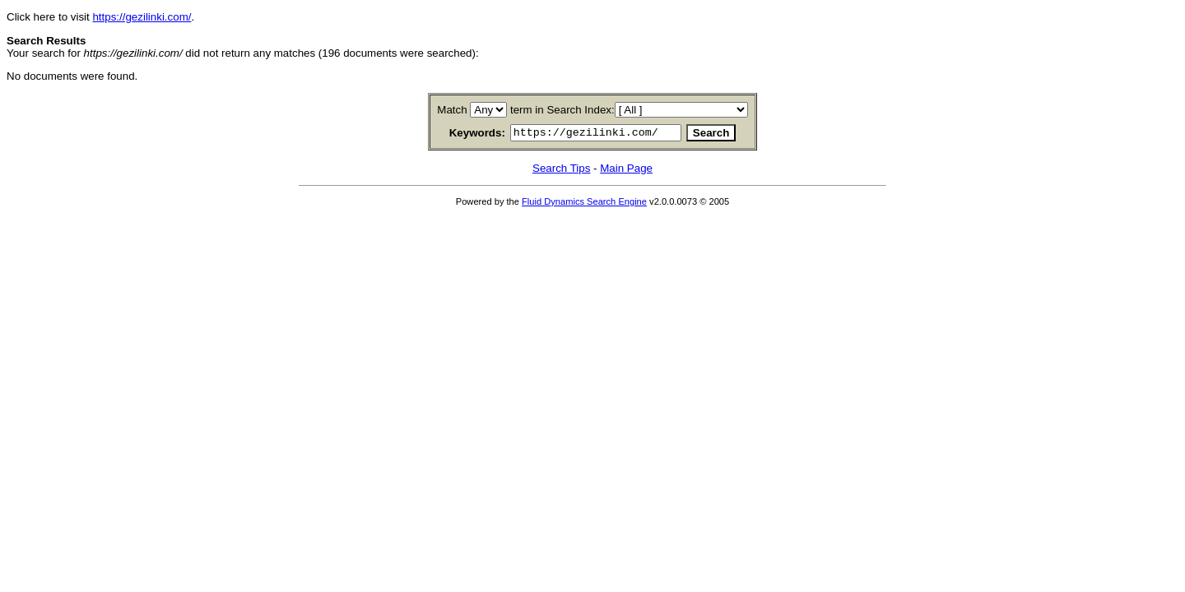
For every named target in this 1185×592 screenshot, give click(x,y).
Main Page (626, 170)
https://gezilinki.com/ (141, 17)
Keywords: (458, 134)
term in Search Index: (562, 110)
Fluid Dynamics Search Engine (584, 204)
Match (452, 110)
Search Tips (561, 170)
